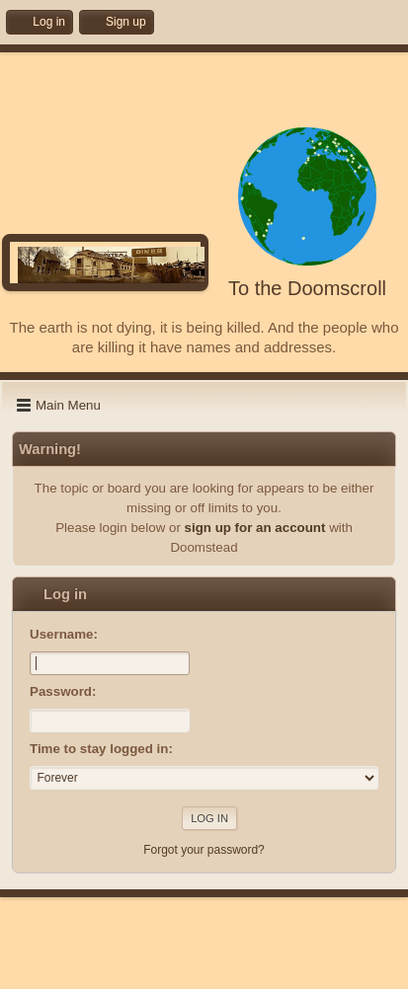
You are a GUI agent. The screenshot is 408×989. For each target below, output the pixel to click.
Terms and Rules (193, 968)
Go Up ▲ (264, 968)
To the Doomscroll (307, 288)
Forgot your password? (204, 850)
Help (132, 968)
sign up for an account (255, 527)
